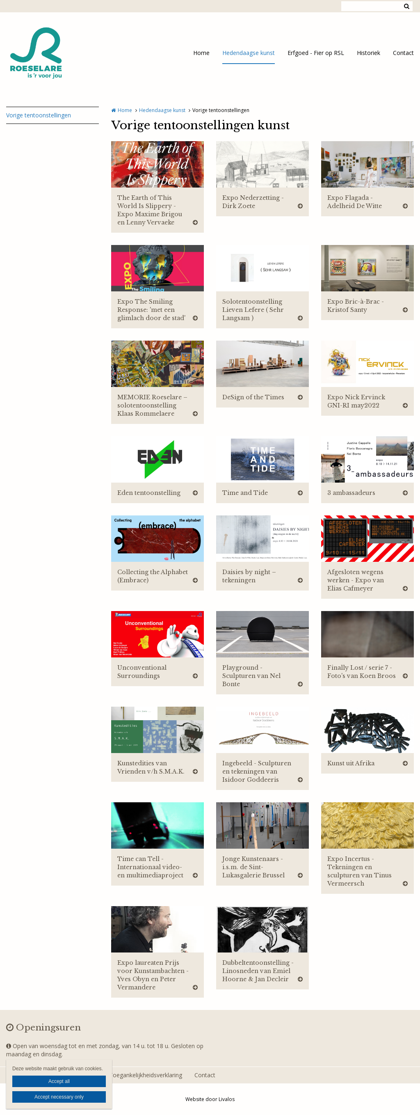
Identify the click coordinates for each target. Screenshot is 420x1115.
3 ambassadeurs (351, 493)
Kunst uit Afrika (350, 763)
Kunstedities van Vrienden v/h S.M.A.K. (151, 767)
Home (201, 53)
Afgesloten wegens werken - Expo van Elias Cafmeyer (355, 580)
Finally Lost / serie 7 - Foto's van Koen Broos (361, 672)
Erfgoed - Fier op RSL (316, 53)
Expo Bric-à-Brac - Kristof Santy (355, 306)
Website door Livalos (210, 1099)
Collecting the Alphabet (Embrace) (152, 576)
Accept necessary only (59, 1097)
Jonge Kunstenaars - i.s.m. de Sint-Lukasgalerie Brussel (253, 867)
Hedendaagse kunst (248, 53)
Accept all (59, 1081)
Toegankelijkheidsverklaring (145, 1075)
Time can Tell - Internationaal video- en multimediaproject (150, 867)
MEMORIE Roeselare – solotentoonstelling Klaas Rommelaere (152, 405)
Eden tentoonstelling (148, 493)
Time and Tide (245, 493)
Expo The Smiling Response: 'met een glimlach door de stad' (151, 310)
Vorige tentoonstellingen (38, 115)
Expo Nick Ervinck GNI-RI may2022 (356, 401)
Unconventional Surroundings (142, 672)
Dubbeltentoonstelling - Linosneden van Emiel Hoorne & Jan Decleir (258, 971)
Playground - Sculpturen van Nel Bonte (251, 676)
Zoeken (406, 6)
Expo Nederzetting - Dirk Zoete (253, 202)
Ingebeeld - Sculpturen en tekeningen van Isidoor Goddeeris (256, 771)
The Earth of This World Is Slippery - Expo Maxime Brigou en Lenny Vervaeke (149, 210)
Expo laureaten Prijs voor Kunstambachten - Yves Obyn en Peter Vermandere (153, 975)
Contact (403, 53)
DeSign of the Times (253, 397)
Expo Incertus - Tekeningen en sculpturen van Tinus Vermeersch (359, 871)
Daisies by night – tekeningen (249, 576)
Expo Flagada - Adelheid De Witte (354, 202)
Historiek (368, 53)
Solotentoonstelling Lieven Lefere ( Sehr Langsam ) (253, 310)
